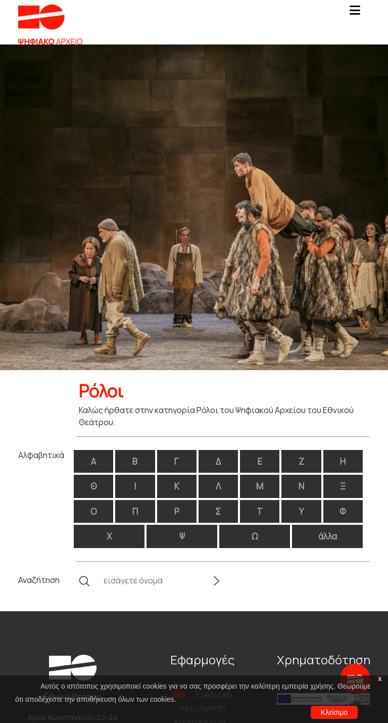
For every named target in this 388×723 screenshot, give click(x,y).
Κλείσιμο (334, 712)
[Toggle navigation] (355, 13)
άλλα (327, 536)
